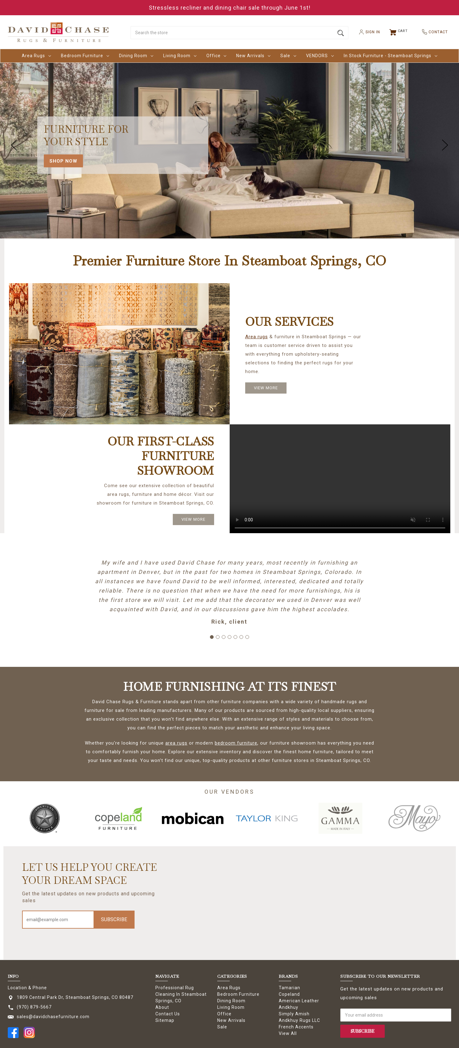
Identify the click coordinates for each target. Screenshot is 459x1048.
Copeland (289, 994)
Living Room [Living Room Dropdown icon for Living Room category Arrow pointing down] (179, 56)
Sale (222, 1026)
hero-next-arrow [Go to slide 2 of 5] (445, 145)
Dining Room (231, 1000)
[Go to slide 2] (218, 637)
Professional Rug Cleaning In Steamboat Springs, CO (181, 994)
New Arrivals (231, 1020)
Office (224, 1013)
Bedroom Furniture (238, 994)
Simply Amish (294, 1013)
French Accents (296, 1026)
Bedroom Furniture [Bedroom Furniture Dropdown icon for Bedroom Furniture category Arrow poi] (85, 56)
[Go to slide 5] (235, 637)
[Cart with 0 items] (399, 32)
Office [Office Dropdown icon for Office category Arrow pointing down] (216, 56)
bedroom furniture (236, 743)
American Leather (299, 1000)
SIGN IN (367, 32)
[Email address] (58, 920)
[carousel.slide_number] (229, 145)
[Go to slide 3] (224, 637)
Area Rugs (229, 987)
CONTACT (432, 32)
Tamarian (289, 987)
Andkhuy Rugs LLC (299, 1020)
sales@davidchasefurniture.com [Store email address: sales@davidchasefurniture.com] (53, 1016)
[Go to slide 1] (212, 637)
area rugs (176, 743)
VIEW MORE (266, 387)
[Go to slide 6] (241, 637)
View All (288, 1033)
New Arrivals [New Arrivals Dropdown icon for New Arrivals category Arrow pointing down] (253, 56)
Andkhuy (288, 1007)
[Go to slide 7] (247, 637)
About (162, 1007)
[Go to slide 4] (230, 637)
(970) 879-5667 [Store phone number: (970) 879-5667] (34, 1006)
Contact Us (167, 1013)
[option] (45, 818)
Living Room (231, 1007)
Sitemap (164, 1020)
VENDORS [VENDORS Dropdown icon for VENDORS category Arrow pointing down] (320, 56)
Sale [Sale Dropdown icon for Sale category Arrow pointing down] (288, 56)
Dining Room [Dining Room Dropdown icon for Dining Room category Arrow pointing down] (136, 56)
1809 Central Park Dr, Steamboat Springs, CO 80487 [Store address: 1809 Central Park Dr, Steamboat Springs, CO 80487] (75, 997)
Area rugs (256, 336)
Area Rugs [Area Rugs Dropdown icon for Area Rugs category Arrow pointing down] (36, 56)
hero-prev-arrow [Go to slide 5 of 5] (14, 145)
